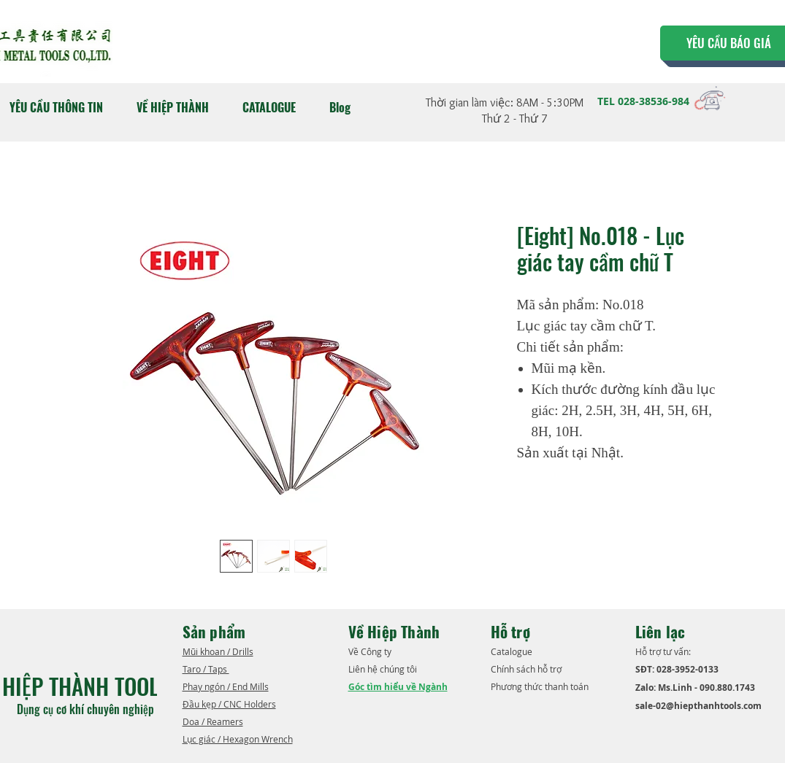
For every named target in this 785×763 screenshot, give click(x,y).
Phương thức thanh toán (541, 686)
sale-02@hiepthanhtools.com (698, 706)
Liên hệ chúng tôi (383, 669)
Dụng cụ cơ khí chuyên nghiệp (87, 709)
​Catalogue (513, 651)
